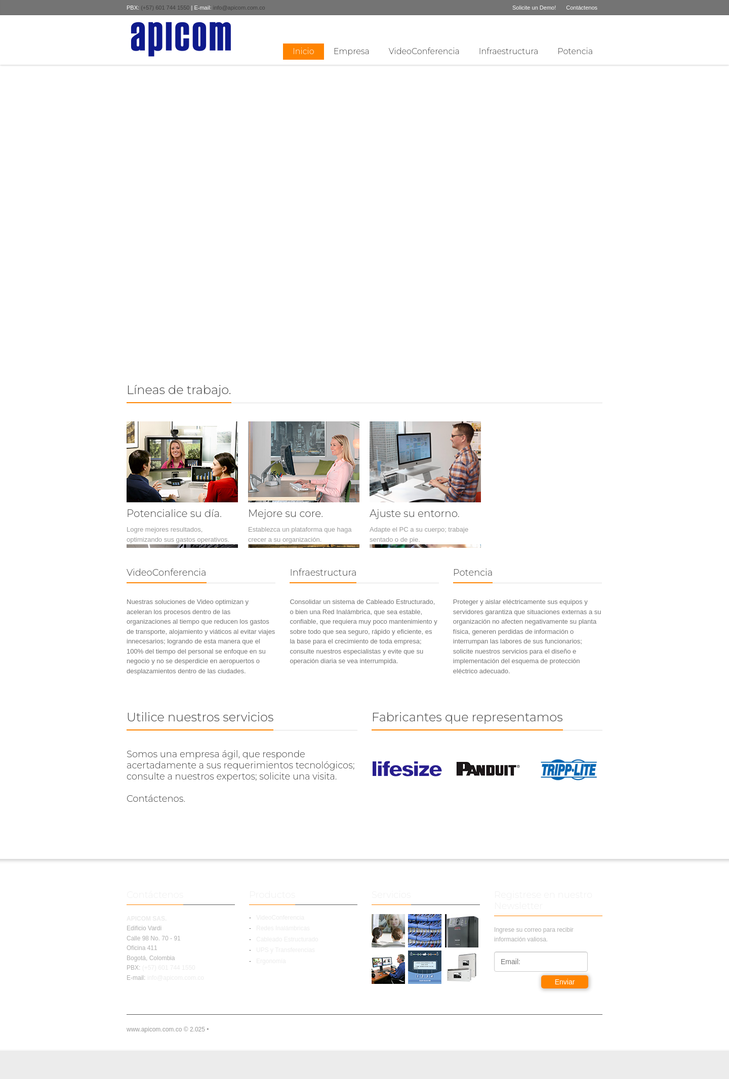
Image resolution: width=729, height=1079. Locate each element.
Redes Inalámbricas (283, 928)
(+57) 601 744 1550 (166, 8)
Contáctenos (581, 8)
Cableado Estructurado (287, 939)
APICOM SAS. (147, 918)
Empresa (352, 51)
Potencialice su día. (174, 513)
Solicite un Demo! (534, 8)
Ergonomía (271, 961)
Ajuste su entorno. (415, 513)
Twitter (580, 27)
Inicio (303, 51)
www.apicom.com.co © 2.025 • (168, 1029)
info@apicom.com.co (239, 8)
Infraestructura (508, 51)
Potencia (575, 51)
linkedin (596, 27)
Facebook (563, 27)
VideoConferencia (424, 51)
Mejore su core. (285, 513)
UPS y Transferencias (285, 950)
